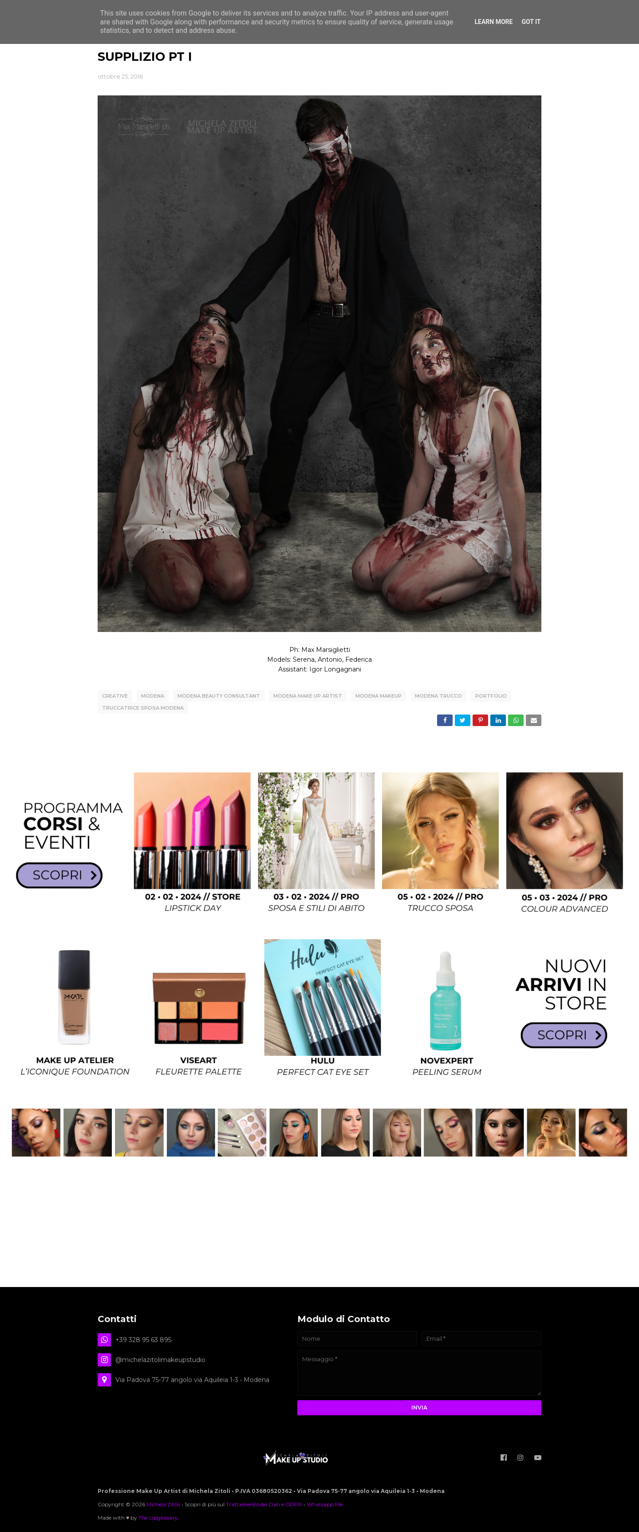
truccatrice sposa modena (143, 707)
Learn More (493, 21)
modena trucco (438, 696)
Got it (530, 21)
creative (115, 696)
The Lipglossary (158, 1516)
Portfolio (491, 696)
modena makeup (378, 696)
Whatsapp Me (325, 1503)
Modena (152, 696)
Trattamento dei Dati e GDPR (264, 1503)
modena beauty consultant (219, 696)
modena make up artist (307, 696)
